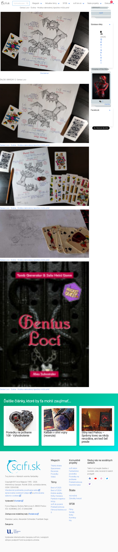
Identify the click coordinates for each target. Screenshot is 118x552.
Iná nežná (73, 496)
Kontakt (19, 501)
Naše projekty (93, 3)
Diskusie (109, 2)
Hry (70, 520)
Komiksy (72, 518)
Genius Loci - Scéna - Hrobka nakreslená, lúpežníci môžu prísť (24, 145)
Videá (53, 477)
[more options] (109, 24)
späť (101, 13)
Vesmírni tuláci (75, 485)
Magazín (35, 3)
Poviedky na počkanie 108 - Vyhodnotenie (19, 434)
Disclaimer (44, 73)
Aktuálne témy (51, 3)
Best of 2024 (56, 490)
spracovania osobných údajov (18, 493)
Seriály (71, 512)
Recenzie (54, 471)
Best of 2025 (56, 488)
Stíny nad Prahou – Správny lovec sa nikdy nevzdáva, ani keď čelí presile (95, 437)
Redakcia (34, 514)
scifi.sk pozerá (57, 504)
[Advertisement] (101, 164)
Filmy (71, 509)
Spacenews (55, 468)
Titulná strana (56, 466)
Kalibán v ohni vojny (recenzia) (55, 434)
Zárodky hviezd (75, 498)
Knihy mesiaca (57, 496)
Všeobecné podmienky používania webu (22, 490)
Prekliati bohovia (57, 507)
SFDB (65, 3)
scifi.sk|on (73, 468)
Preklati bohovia (75, 482)
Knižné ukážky (56, 493)
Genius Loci (101, 51)
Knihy (71, 515)
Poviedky (54, 474)
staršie (107, 104)
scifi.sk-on (77, 3)
